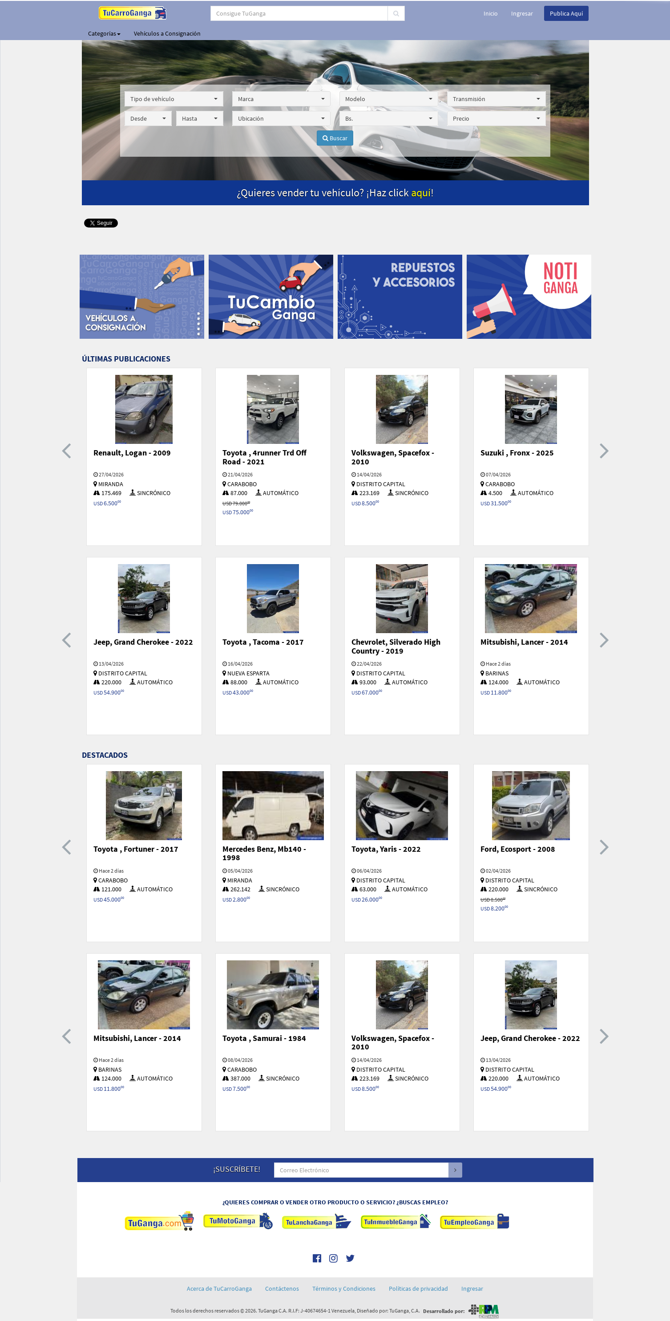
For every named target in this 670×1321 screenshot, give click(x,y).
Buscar (335, 138)
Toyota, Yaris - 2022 (386, 849)
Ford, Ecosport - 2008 (517, 849)
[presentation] (66, 449)
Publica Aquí (566, 13)
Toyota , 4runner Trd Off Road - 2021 (264, 457)
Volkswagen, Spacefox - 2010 (392, 457)
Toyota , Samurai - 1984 (264, 1038)
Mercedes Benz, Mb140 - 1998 (264, 853)
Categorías (104, 33)
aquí (421, 192)
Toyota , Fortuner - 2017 (135, 849)
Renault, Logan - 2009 (132, 452)
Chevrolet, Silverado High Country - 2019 (395, 646)
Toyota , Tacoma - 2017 (263, 642)
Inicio (491, 13)
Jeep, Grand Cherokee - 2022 (143, 642)
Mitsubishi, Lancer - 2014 (524, 642)
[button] (174, 98)
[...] (299, 13)
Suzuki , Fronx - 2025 (517, 452)
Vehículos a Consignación (167, 33)
